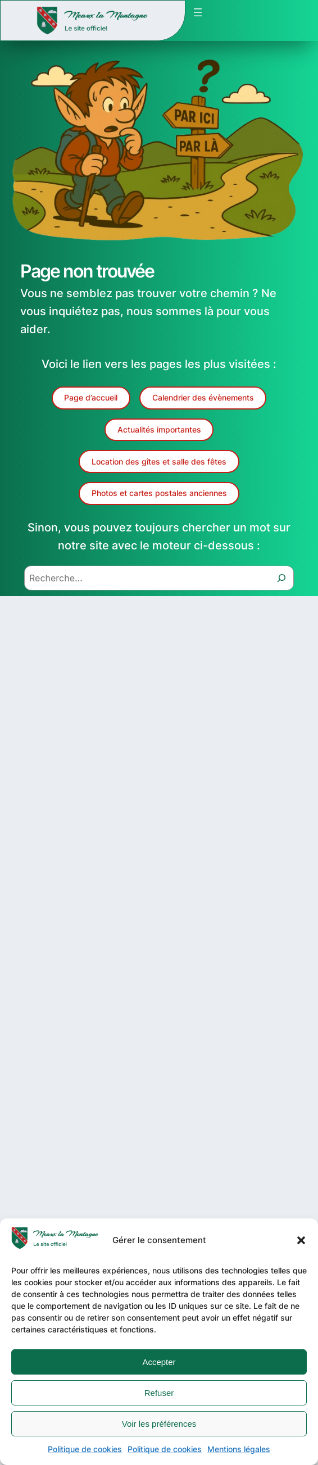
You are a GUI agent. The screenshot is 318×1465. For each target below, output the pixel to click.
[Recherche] (281, 578)
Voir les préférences (159, 1423)
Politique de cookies (85, 1449)
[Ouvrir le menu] (198, 12)
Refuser (159, 1393)
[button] (301, 1240)
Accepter (158, 1362)
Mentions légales (238, 1449)
